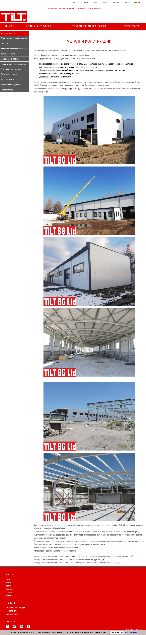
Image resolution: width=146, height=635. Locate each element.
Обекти (96, 2)
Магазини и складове (10, 59)
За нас (76, 2)
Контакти (127, 2)
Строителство (131, 26)
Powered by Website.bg (135, 629)
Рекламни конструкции (11, 69)
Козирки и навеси (8, 53)
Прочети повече (131, 632)
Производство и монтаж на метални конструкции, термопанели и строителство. (74, 8)
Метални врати (7, 79)
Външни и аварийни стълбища (14, 48)
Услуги (85, 2)
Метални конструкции (38, 26)
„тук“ (131, 556)
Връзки (116, 2)
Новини (106, 2)
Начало (8, 26)
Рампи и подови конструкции (13, 64)
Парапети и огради (9, 74)
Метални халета (8, 33)
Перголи (4, 43)
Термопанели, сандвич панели (89, 26)
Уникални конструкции (10, 84)
